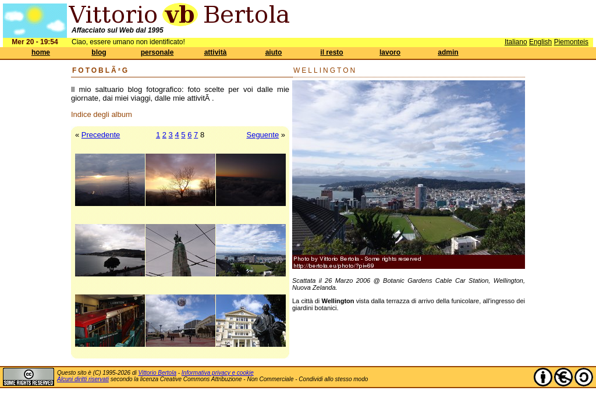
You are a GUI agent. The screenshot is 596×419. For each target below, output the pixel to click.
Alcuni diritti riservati (83, 379)
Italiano (516, 42)
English (540, 42)
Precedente (100, 134)
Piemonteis (571, 42)
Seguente (262, 134)
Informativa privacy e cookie (218, 373)
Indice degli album (101, 114)
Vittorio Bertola (157, 373)
